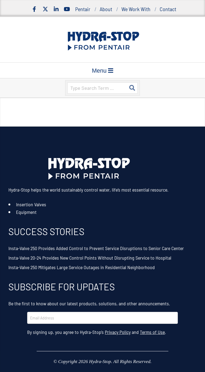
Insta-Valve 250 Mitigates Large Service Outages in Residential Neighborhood (81, 267)
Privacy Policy (118, 332)
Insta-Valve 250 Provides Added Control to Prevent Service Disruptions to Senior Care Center (96, 248)
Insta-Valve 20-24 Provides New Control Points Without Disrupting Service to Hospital (89, 258)
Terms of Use (152, 332)
